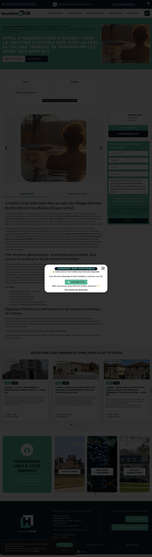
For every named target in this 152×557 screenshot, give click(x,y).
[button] (103, 268)
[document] (76, 278)
